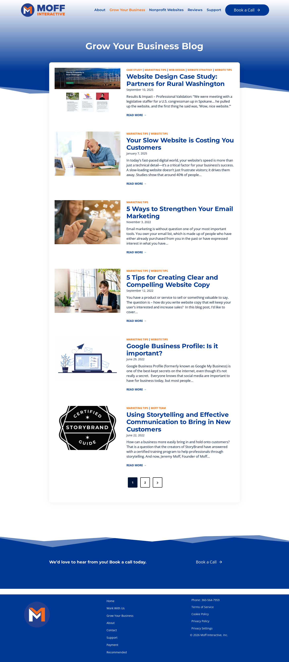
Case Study (134, 70)
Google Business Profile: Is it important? (174, 353)
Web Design (177, 70)
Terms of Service (202, 607)
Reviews (195, 10)
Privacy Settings (202, 628)
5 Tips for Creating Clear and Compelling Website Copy (174, 284)
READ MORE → (137, 116)
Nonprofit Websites (166, 10)
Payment (112, 645)
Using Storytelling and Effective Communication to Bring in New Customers (180, 426)
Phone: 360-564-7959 (205, 600)
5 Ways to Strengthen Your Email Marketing (171, 214)
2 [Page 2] (145, 487)
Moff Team (158, 412)
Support (214, 10)
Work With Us (116, 608)
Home (110, 601)
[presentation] (88, 90)
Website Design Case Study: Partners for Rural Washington (178, 81)
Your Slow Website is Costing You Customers (175, 145)
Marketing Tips (155, 70)
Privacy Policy (200, 621)
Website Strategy (200, 70)
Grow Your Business (127, 10)
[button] (247, 10)
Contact (112, 630)
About (99, 10)
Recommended (117, 652)
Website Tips (223, 70)
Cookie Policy (200, 614)
